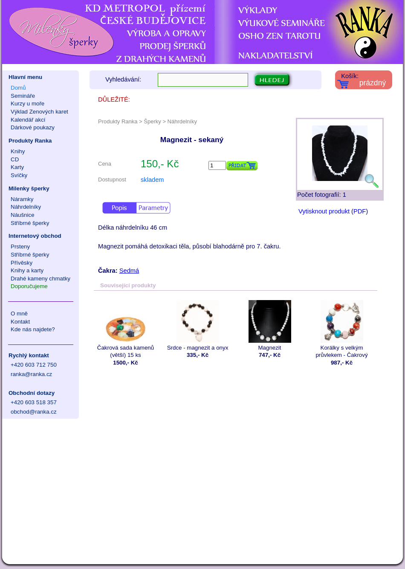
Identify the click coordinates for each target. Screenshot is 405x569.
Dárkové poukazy (33, 127)
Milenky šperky (29, 188)
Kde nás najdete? (33, 329)
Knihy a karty (27, 270)
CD (15, 159)
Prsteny (20, 246)
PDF (359, 211)
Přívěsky (21, 263)
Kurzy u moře (27, 103)
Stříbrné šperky (30, 223)
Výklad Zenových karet (39, 111)
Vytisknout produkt (324, 211)
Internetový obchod (35, 236)
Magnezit (270, 325)
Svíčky (19, 175)
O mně (19, 313)
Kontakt (20, 321)
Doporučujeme (29, 286)
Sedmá (129, 270)
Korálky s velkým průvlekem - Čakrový (342, 329)
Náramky (22, 199)
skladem (152, 179)
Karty (17, 167)
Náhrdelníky (26, 207)
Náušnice (23, 215)
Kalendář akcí (28, 120)
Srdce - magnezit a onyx (198, 325)
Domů (18, 88)
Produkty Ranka (30, 140)
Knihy (18, 151)
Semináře (23, 96)
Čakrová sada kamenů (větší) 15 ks (125, 329)
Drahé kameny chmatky (40, 278)
